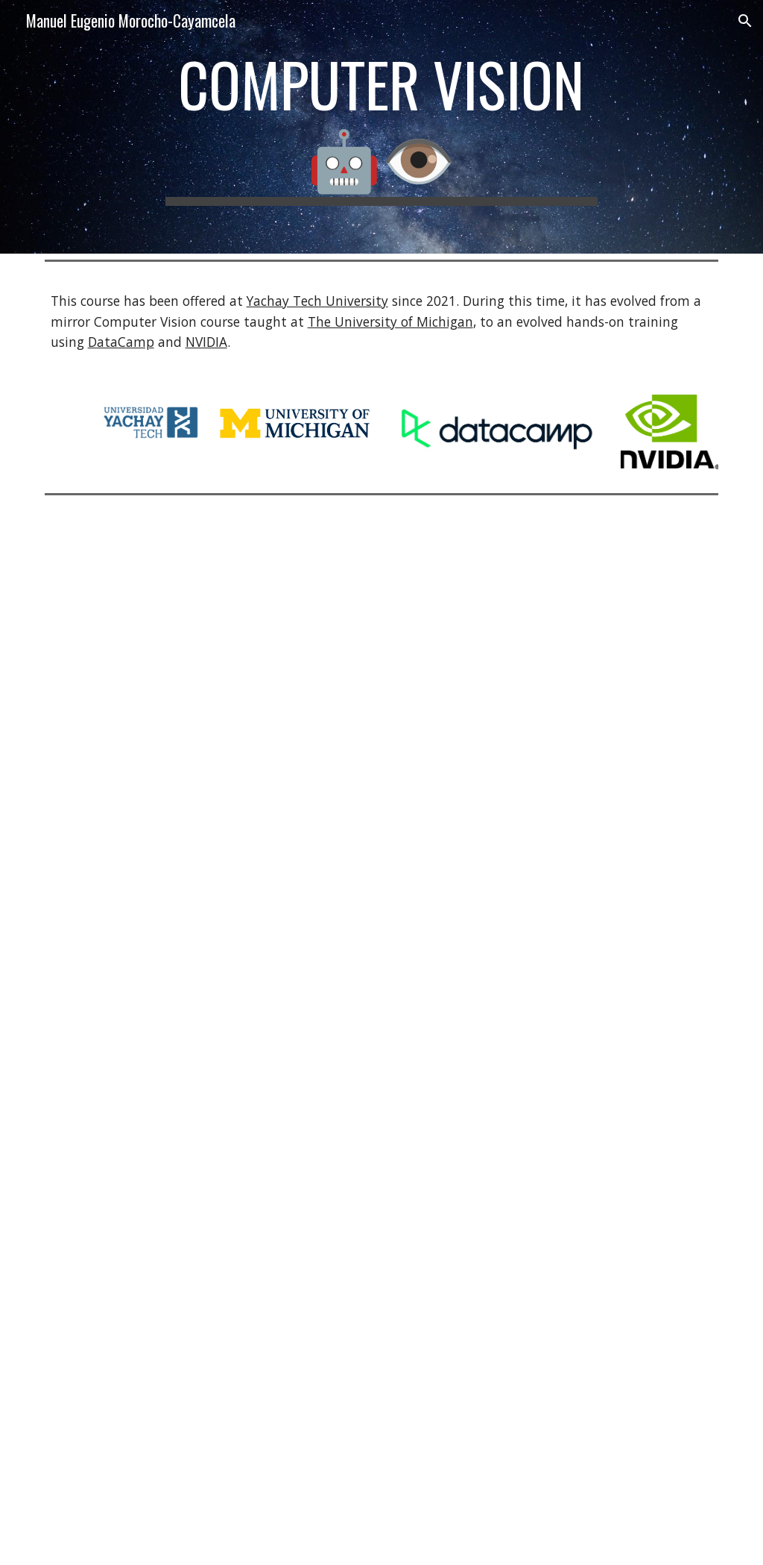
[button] (745, 21)
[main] (381, 127)
